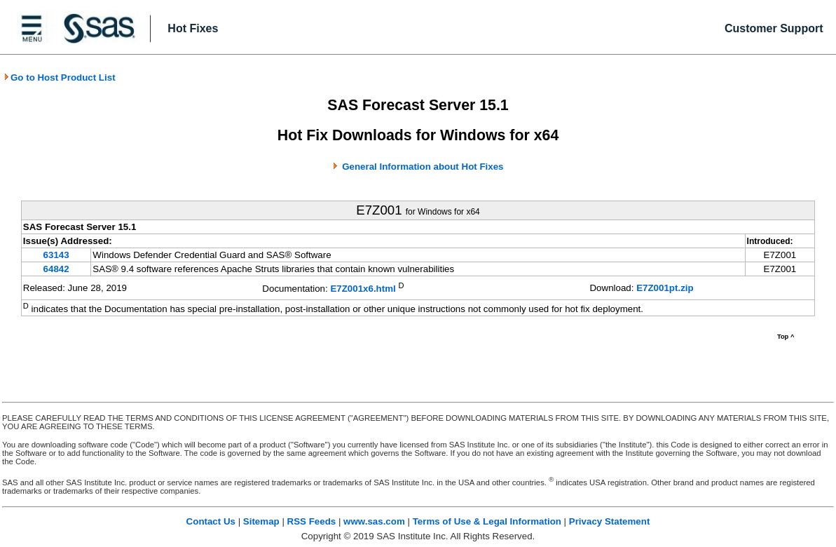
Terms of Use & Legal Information (487, 521)
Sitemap (261, 521)
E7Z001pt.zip (664, 288)
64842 (56, 269)
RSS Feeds (311, 521)
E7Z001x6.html (362, 289)
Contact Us (210, 521)
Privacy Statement (609, 521)
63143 (56, 255)
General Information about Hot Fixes (422, 166)
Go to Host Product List (60, 77)
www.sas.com (374, 521)
